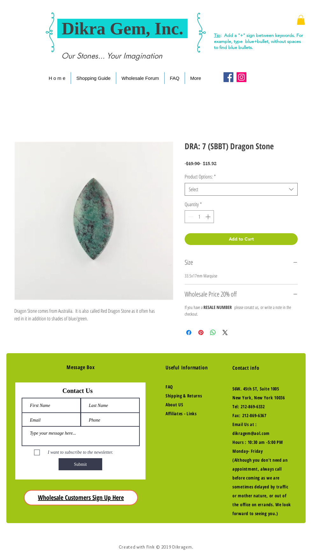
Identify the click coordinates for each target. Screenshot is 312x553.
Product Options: (200, 176)
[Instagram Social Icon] (241, 77)
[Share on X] (225, 332)
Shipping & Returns (184, 396)
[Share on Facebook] (189, 332)
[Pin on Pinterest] (201, 332)
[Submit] (80, 464)
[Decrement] (190, 217)
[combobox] (241, 189)
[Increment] (208, 217)
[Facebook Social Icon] (228, 77)
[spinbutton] (199, 217)
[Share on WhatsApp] (213, 332)
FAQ (169, 387)
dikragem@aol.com (251, 433)
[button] (301, 20)
